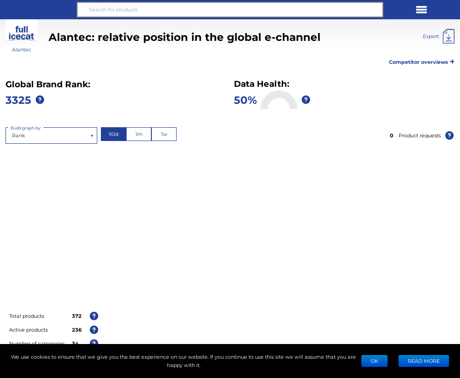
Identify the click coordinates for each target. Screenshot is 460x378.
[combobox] (12, 135)
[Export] (438, 36)
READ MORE (424, 360)
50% (245, 99)
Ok (374, 360)
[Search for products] (230, 10)
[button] (38, 9)
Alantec (21, 49)
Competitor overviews (421, 60)
